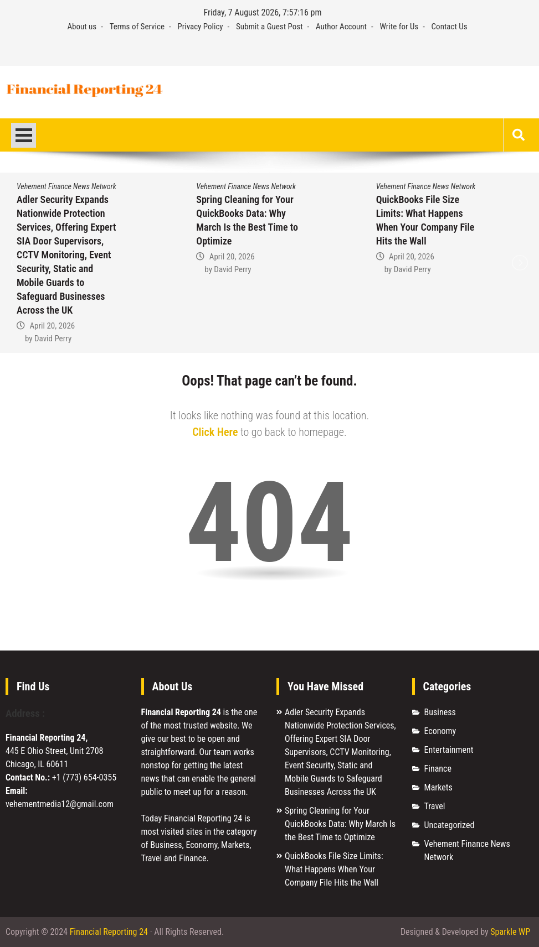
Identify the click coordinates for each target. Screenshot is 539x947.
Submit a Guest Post (269, 27)
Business (440, 712)
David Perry (52, 339)
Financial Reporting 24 (109, 932)
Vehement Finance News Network (66, 186)
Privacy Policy (200, 27)
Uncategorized (449, 825)
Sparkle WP (510, 932)
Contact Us (450, 27)
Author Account (341, 27)
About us (81, 27)
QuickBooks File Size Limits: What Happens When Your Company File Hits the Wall (334, 869)
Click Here (215, 432)
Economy (440, 731)
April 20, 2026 (52, 326)
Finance (437, 768)
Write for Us (398, 27)
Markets (438, 787)
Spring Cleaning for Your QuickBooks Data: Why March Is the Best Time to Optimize (340, 823)
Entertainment (449, 750)
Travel (434, 806)
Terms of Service (137, 27)
